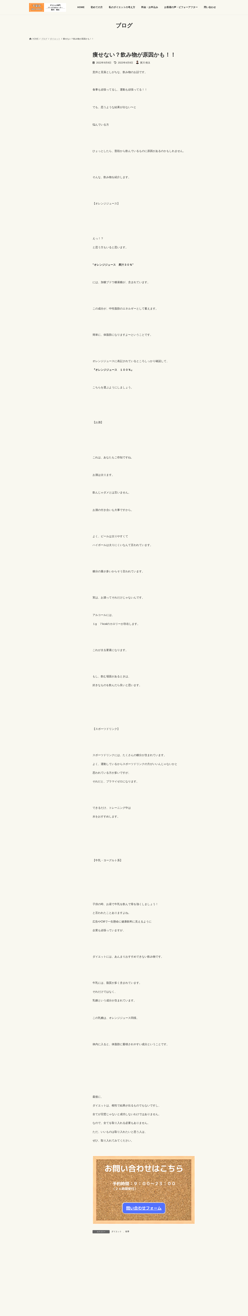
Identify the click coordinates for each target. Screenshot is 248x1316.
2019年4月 (37, 735)
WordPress (105, 1308)
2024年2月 (37, 458)
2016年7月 (37, 953)
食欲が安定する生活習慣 (63, 114)
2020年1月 (37, 676)
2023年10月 (37, 484)
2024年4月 (37, 445)
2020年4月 (37, 663)
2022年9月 (37, 550)
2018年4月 (37, 815)
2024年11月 (37, 399)
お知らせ (36, 250)
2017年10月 (37, 854)
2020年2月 (37, 669)
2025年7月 (37, 346)
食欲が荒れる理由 (59, 131)
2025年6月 (37, 352)
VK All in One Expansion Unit (146, 1308)
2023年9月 (37, 491)
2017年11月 (37, 848)
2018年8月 (37, 788)
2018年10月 (37, 775)
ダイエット (116, 1231)
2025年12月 (37, 313)
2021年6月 (37, 590)
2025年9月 (37, 333)
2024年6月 (37, 432)
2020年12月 (37, 623)
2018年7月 (37, 795)
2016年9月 (37, 940)
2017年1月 (37, 914)
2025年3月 (37, 372)
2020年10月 (37, 630)
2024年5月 (37, 438)
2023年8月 (37, 498)
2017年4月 (37, 894)
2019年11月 (37, 689)
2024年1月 (37, 465)
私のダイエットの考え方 (73, 1286)
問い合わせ (153, 1286)
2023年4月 (37, 511)
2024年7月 (37, 425)
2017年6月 (37, 881)
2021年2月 (37, 610)
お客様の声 (37, 243)
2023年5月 (37, 504)
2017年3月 (37, 900)
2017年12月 (37, 841)
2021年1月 (37, 616)
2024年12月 (37, 392)
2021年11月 (37, 583)
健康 (33, 276)
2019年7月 (37, 715)
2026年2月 (37, 300)
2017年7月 (37, 874)
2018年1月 (37, 834)
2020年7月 (37, 643)
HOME (35, 1286)
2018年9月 (37, 781)
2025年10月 (37, 326)
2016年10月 (37, 933)
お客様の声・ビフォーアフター (126, 1286)
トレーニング (38, 263)
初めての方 (50, 1286)
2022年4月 (37, 570)
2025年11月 (37, 319)
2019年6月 (37, 722)
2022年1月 (37, 577)
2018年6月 (37, 801)
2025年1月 (37, 385)
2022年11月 (37, 544)
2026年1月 (37, 306)
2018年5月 (37, 808)
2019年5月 (37, 729)
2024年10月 (37, 405)
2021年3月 (37, 603)
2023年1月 (37, 531)
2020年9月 (37, 636)
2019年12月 (37, 682)
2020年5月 (37, 656)
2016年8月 (37, 947)
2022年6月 (37, 564)
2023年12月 (37, 471)
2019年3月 (37, 742)
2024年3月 (37, 451)
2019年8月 (37, 709)
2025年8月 (37, 339)
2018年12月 (37, 762)
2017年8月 (37, 867)
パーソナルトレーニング (44, 270)
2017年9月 (37, 861)
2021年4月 (37, 597)
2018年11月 (37, 768)
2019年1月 (37, 755)
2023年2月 (37, 524)
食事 (127, 1231)
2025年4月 (37, 366)
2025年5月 (37, 359)
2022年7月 (37, 557)
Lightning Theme (122, 1308)
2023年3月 (37, 517)
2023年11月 (37, 478)
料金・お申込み (98, 1286)
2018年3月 (37, 821)
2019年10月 (37, 696)
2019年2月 (37, 748)
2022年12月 (37, 537)
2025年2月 (37, 379)
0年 (33, 960)
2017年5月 (37, 887)
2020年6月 (37, 649)
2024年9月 (37, 412)
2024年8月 (37, 418)
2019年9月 (37, 702)
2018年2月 (37, 828)
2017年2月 (37, 907)
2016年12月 (37, 920)
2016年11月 (37, 927)
